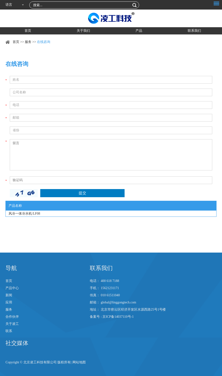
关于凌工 (12, 324)
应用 (8, 302)
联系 (8, 331)
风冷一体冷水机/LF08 (24, 213)
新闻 (8, 295)
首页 (28, 30)
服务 (28, 42)
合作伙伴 (12, 316)
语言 (8, 4)
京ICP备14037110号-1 (118, 316)
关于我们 (83, 30)
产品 (139, 30)
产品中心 (12, 288)
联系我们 (194, 30)
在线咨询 (43, 42)
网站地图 (79, 362)
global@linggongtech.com (118, 302)
